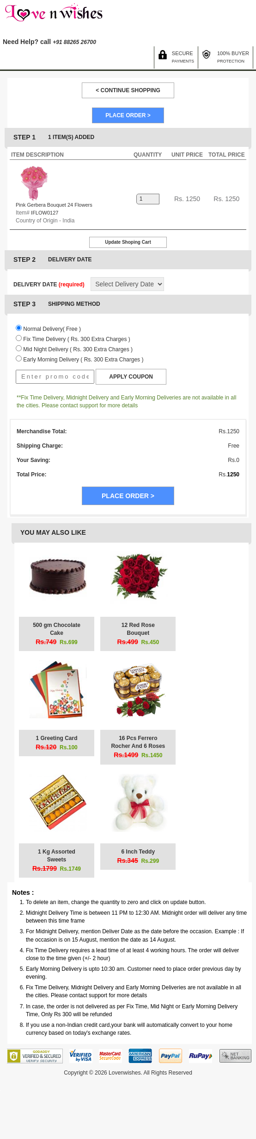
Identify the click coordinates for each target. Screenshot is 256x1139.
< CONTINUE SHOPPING (128, 90)
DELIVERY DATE (49, 284)
